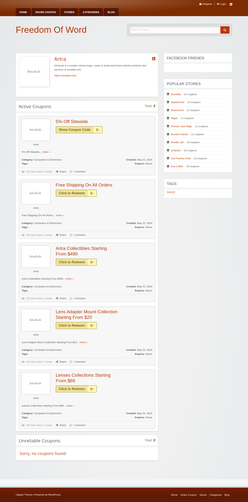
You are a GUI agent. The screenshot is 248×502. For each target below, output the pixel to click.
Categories (91, 12)
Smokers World (179, 134)
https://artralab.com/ (65, 75)
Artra (35, 144)
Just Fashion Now (181, 158)
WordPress (54, 494)
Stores (69, 12)
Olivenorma (177, 110)
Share (61, 171)
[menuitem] (23, 12)
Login (221, 4)
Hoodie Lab (177, 142)
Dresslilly (176, 94)
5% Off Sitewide (72, 121)
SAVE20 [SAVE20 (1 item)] (171, 192)
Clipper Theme (24, 494)
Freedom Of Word (51, 30)
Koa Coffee (177, 166)
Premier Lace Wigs (181, 126)
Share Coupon (45, 12)
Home (23, 12)
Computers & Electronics (48, 159)
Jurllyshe (176, 150)
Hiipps (174, 118)
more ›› (46, 152)
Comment (77, 171)
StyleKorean (177, 102)
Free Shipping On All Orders (84, 184)
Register (205, 4)
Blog (111, 12)
